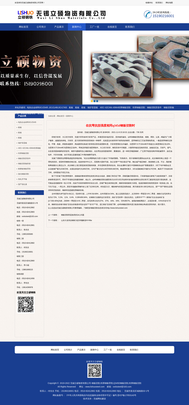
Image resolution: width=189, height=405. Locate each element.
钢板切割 (96, 383)
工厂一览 (108, 350)
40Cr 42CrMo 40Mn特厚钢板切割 (115, 107)
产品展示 (81, 350)
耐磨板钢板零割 (28, 113)
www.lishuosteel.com (95, 386)
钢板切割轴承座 (24, 164)
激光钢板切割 (44, 113)
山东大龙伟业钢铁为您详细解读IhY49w (76, 220)
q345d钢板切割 (134, 137)
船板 (71, 107)
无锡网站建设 (99, 398)
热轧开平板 (22, 179)
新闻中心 (69, 116)
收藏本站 (149, 3)
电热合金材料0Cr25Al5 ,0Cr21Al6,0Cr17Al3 (47, 107)
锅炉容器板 (93, 107)
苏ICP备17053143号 (126, 395)
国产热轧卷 (22, 184)
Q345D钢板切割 (120, 383)
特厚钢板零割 (107, 383)
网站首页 (60, 116)
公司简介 (68, 350)
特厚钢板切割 (139, 107)
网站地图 (169, 3)
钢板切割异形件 (154, 107)
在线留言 (121, 350)
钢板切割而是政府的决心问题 (72, 215)
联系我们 (159, 3)
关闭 (141, 132)
